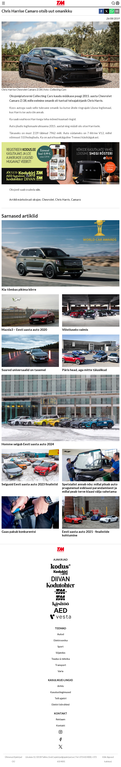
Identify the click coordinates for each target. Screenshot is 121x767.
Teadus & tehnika (60, 658)
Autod (60, 634)
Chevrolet (48, 199)
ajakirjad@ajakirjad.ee (64, 757)
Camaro (76, 199)
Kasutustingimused (60, 692)
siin (38, 189)
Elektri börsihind (60, 704)
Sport (60, 646)
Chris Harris (62, 199)
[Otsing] (113, 3)
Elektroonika (61, 640)
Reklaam (60, 719)
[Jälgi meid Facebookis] (60, 739)
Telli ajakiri (60, 698)
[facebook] (101, 11)
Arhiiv (60, 685)
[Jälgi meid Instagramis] (60, 732)
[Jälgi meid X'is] (60, 747)
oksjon (37, 199)
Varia (60, 671)
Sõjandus (60, 652)
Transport (60, 664)
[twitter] (106, 11)
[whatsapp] (111, 11)
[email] (116, 11)
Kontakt (60, 725)
